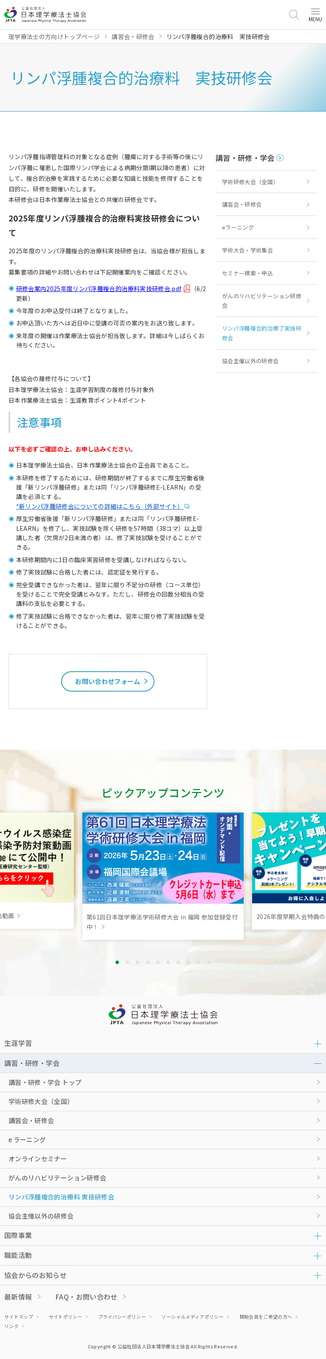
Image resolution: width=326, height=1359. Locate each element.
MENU (315, 15)
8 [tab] (188, 962)
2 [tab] (127, 962)
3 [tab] (137, 962)
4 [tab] (147, 962)
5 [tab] (158, 962)
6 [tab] (168, 962)
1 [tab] (117, 962)
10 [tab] (209, 962)
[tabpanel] (163, 876)
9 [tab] (198, 962)
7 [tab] (178, 962)
